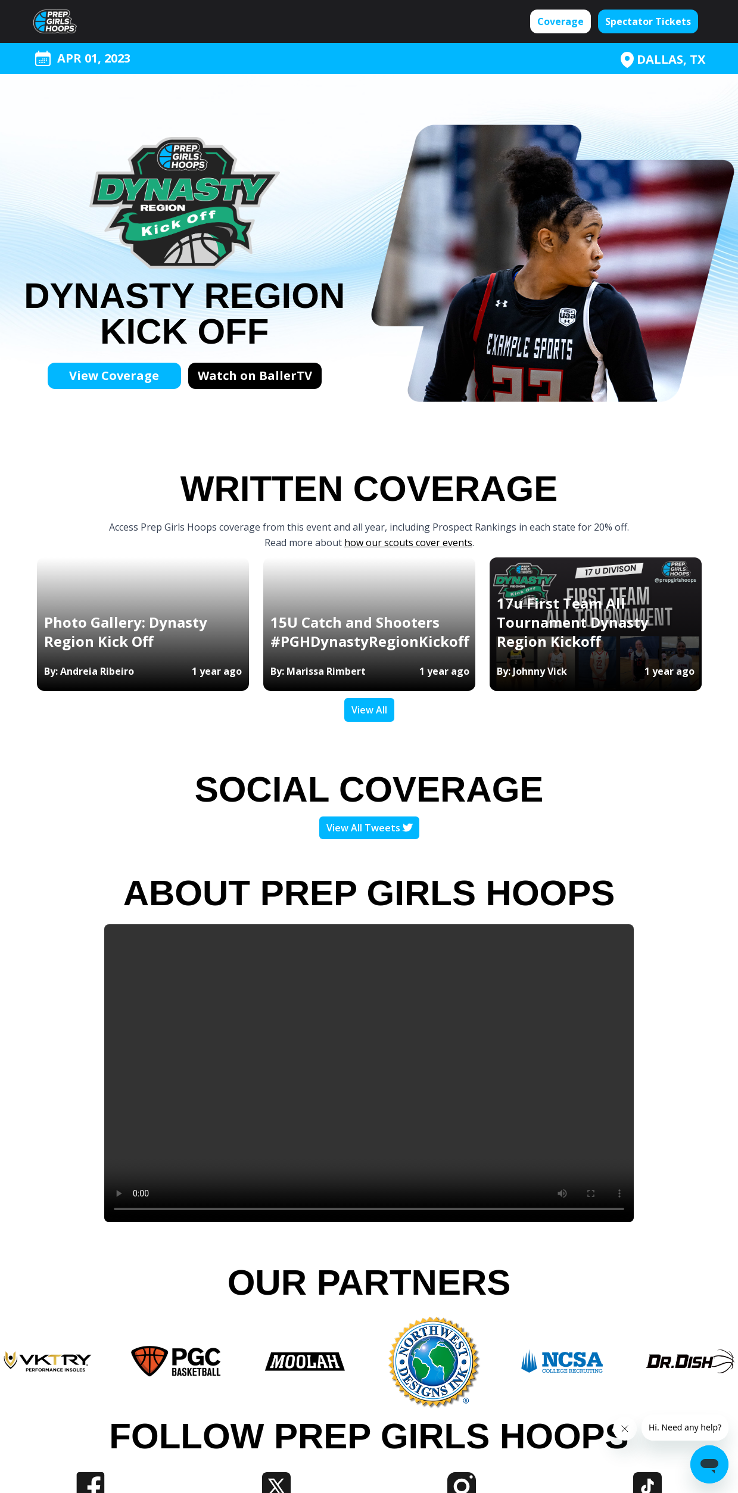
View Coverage (114, 375)
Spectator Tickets (648, 21)
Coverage (560, 21)
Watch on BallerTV (255, 375)
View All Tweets (369, 827)
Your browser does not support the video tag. (369, 1073)
